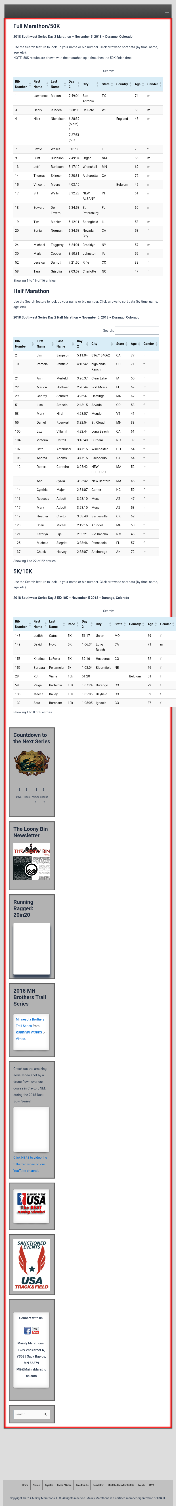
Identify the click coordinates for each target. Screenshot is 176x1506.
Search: (108, 71)
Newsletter (98, 1485)
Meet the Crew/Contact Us (121, 1485)
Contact (36, 1485)
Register (49, 1485)
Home (25, 1485)
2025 (151, 1485)
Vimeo (20, 1039)
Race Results (82, 1485)
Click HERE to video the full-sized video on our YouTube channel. (30, 1164)
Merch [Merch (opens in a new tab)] (141, 1485)
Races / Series (64, 1485)
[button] (29, 84)
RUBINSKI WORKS (29, 1032)
